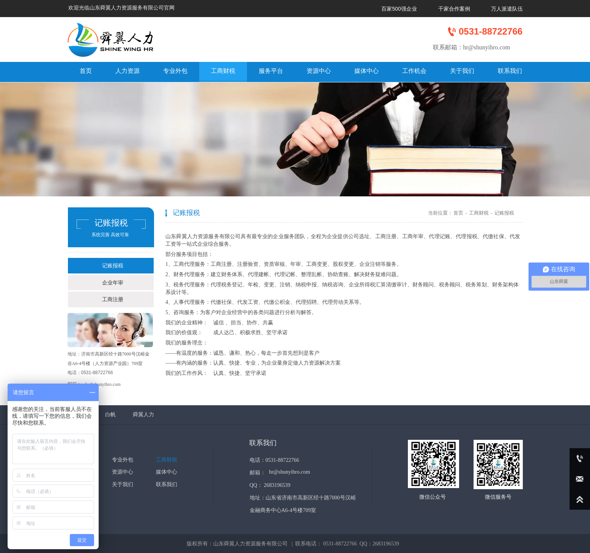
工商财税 (479, 213)
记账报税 (504, 213)
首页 (458, 213)
